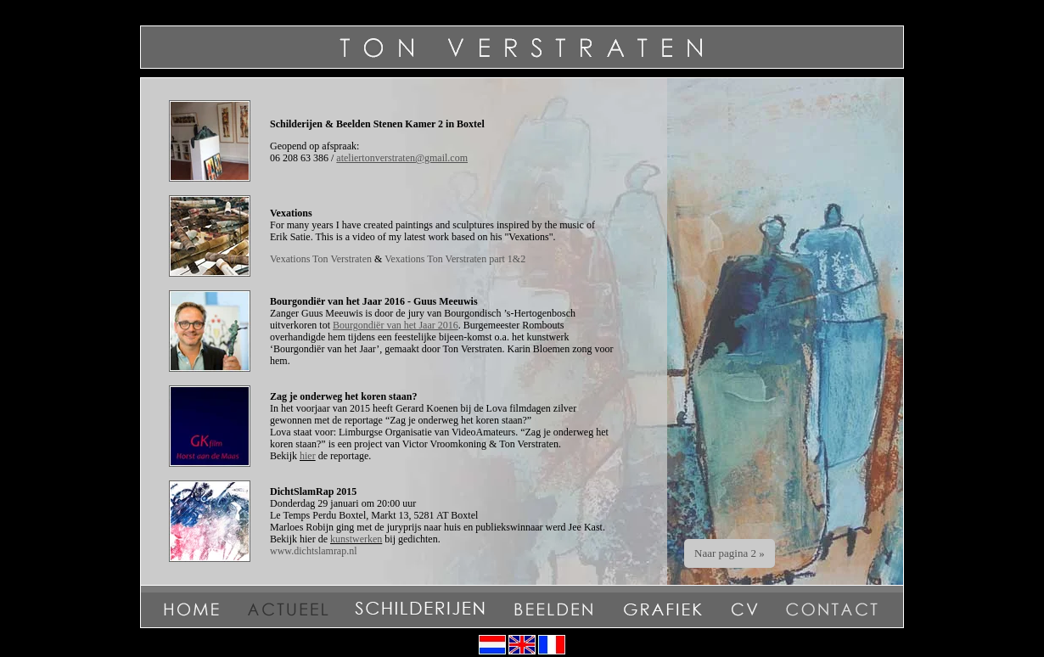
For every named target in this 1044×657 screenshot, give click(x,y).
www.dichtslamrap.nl (313, 551)
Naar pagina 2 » (729, 553)
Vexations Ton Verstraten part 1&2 (454, 259)
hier (308, 456)
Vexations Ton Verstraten (321, 259)
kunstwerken (356, 539)
